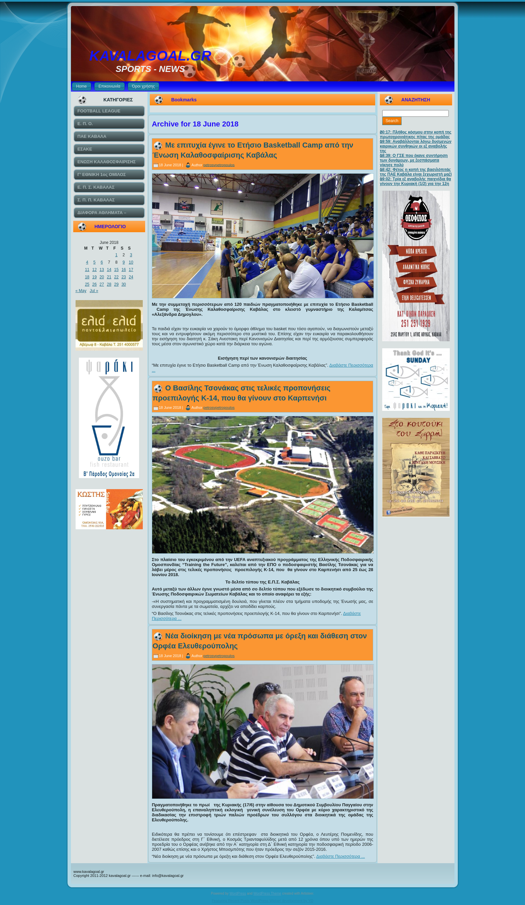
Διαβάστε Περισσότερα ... (340, 856)
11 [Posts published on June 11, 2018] (87, 269)
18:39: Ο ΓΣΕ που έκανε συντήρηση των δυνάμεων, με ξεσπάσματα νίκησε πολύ (414, 160)
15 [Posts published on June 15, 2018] (116, 269)
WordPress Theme (267, 893)
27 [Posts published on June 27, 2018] (102, 284)
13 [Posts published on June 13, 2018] (102, 269)
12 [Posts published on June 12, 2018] (94, 269)
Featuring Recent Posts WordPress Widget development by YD (262, 901)
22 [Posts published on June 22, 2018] (116, 277)
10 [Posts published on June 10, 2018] (131, 262)
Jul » (94, 290)
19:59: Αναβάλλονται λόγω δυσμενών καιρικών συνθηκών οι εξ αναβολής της (415, 146)
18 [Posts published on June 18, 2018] (87, 277)
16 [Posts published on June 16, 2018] (123, 269)
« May (81, 290)
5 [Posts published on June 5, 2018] (94, 262)
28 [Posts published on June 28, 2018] (109, 284)
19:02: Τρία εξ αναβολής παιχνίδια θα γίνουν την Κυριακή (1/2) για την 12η (415, 181)
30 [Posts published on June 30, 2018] (123, 284)
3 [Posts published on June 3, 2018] (131, 255)
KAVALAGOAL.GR (150, 56)
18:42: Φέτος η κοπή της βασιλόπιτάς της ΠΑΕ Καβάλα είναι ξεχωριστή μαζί (416, 172)
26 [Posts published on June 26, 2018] (94, 284)
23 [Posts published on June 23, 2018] (123, 277)
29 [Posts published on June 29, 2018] (116, 284)
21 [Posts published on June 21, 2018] (109, 277)
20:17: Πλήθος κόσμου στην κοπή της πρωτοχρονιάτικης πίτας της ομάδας (415, 134)
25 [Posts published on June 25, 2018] (87, 284)
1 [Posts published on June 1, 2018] (116, 255)
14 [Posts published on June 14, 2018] (109, 269)
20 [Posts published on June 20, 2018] (102, 277)
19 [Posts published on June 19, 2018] (94, 277)
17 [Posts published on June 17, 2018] (131, 269)
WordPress (237, 893)
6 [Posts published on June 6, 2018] (102, 262)
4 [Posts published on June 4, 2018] (87, 262)
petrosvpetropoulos (219, 165)
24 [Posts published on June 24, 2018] (131, 277)
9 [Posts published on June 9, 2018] (123, 262)
